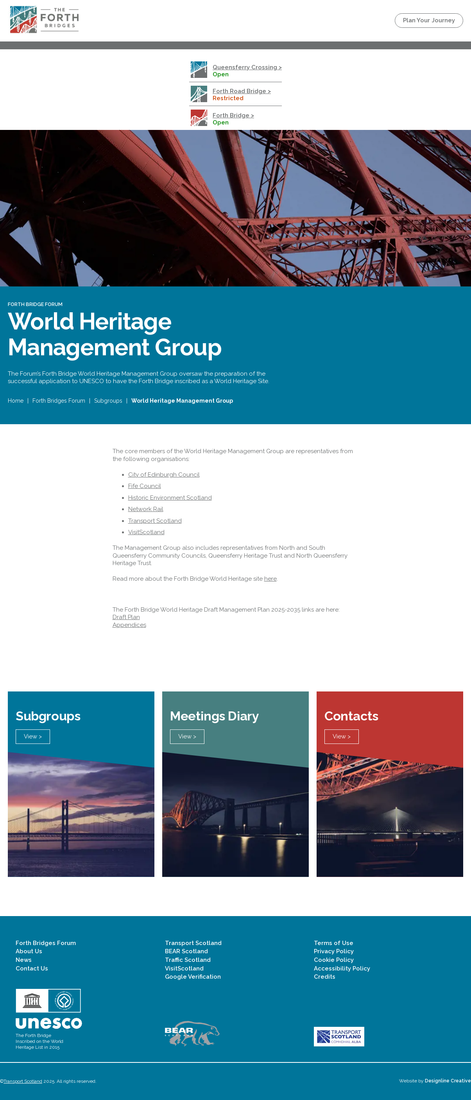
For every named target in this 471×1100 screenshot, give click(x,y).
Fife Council (144, 486)
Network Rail (145, 509)
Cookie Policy (334, 959)
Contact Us (32, 968)
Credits (324, 976)
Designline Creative (448, 1081)
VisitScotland (146, 532)
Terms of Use (333, 943)
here (270, 578)
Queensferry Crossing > (247, 67)
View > (33, 736)
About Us (29, 951)
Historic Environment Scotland (170, 497)
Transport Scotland (155, 520)
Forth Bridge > (233, 115)
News (24, 959)
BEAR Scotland (186, 951)
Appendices (129, 624)
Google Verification (193, 976)
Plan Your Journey (429, 20)
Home (15, 401)
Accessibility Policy (342, 968)
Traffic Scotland (188, 959)
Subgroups (108, 401)
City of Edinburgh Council (164, 474)
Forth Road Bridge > (242, 91)
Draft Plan (126, 617)
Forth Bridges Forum (58, 401)
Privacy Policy (334, 951)
